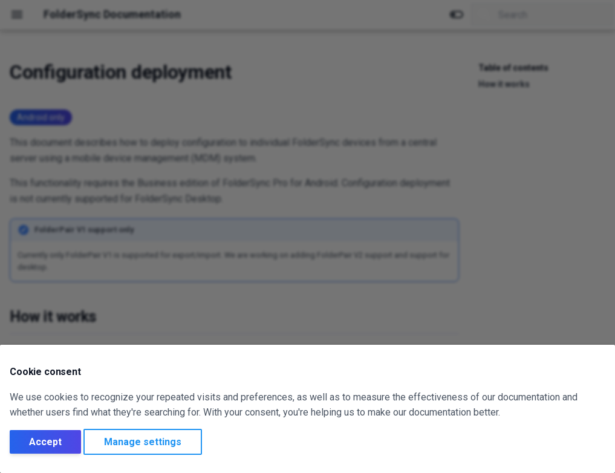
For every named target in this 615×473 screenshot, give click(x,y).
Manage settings (142, 442)
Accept (45, 442)
